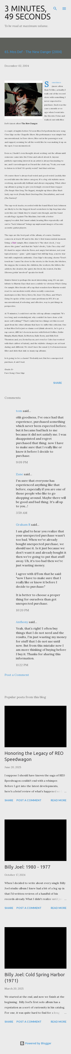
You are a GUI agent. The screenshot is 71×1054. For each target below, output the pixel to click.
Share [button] (57, 382)
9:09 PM (22, 462)
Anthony (22, 622)
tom (19, 411)
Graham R (23, 524)
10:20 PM (22, 610)
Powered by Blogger (35, 1043)
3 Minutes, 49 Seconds (28, 12)
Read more (58, 800)
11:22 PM (22, 665)
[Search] (55, 7)
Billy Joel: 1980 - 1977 (28, 867)
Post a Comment (17, 675)
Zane (19, 474)
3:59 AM (21, 513)
